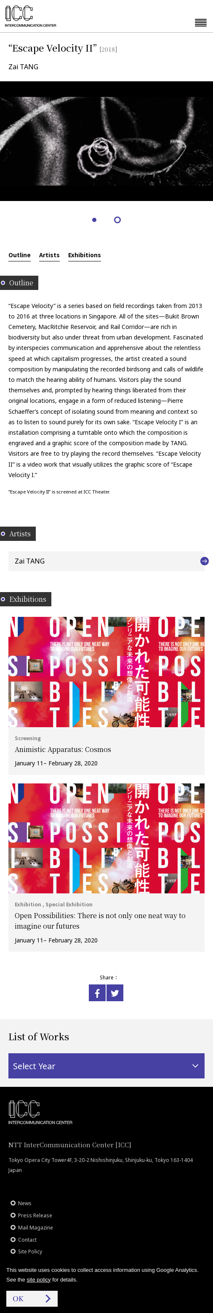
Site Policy (30, 1251)
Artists (49, 255)
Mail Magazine (35, 1227)
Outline (19, 255)
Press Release (35, 1215)
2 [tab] (118, 220)
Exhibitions (84, 255)
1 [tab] (95, 220)
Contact (27, 1239)
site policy (39, 1279)
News (25, 1203)
